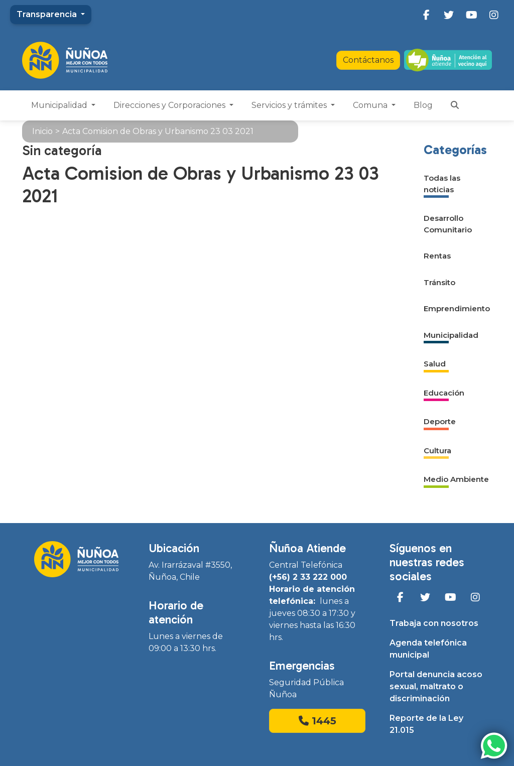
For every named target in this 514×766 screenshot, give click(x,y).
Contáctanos (368, 60)
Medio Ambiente (456, 479)
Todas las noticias (442, 183)
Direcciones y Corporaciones (170, 105)
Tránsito (439, 282)
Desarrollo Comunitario (448, 223)
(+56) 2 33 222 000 (308, 577)
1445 (317, 721)
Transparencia (48, 14)
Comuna (371, 105)
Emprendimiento (457, 308)
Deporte (440, 421)
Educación (444, 393)
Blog (423, 105)
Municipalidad (60, 105)
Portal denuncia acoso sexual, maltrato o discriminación (436, 686)
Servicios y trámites (290, 105)
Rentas (437, 256)
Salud (435, 363)
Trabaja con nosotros (434, 623)
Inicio (42, 131)
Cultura (437, 450)
